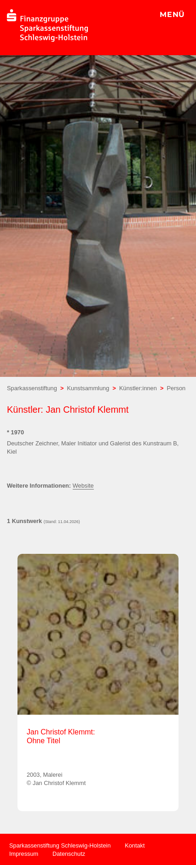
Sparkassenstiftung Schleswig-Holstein (60, 845)
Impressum (23, 853)
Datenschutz (68, 853)
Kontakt (134, 845)
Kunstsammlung (88, 388)
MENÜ (172, 14)
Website (83, 485)
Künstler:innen (138, 388)
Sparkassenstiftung (32, 388)
